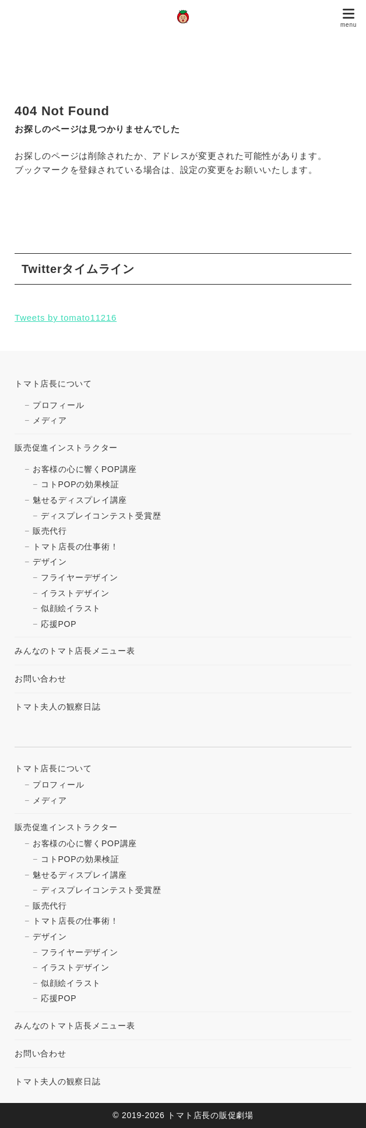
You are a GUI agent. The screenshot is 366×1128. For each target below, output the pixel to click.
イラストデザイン (75, 593)
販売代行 (50, 530)
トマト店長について (53, 383)
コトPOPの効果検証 (80, 484)
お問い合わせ (40, 678)
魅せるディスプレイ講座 (80, 500)
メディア (50, 420)
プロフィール (59, 405)
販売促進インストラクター (66, 447)
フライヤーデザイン (79, 577)
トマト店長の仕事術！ (76, 546)
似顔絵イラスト (71, 608)
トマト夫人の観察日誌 (58, 706)
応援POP (58, 624)
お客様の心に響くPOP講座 (85, 469)
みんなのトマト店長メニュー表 (75, 650)
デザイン (50, 561)
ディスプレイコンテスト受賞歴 (101, 515)
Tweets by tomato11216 (66, 317)
